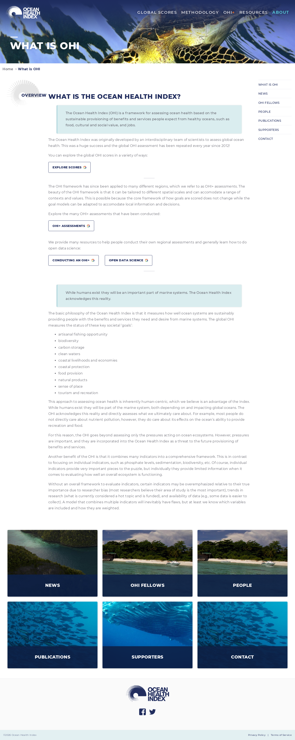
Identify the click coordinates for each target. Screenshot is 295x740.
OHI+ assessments (71, 226)
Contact (265, 138)
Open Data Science (128, 260)
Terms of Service (281, 735)
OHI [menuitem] (229, 12)
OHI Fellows (269, 102)
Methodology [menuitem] (200, 12)
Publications (269, 120)
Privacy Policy (256, 735)
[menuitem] (23, 12)
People (264, 111)
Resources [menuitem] (253, 12)
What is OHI (28, 69)
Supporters (268, 129)
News (263, 93)
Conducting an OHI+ (73, 260)
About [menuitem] (280, 12)
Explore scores (69, 167)
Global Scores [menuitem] (157, 12)
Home (7, 69)
